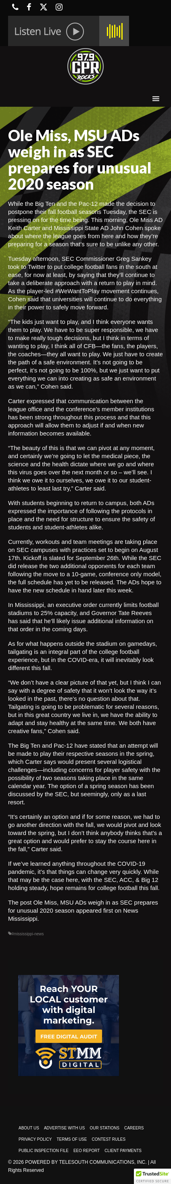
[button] (152, 1176)
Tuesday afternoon (33, 258)
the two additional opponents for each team (97, 565)
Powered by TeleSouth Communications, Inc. (85, 1162)
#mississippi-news (27, 934)
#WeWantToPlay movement (92, 291)
